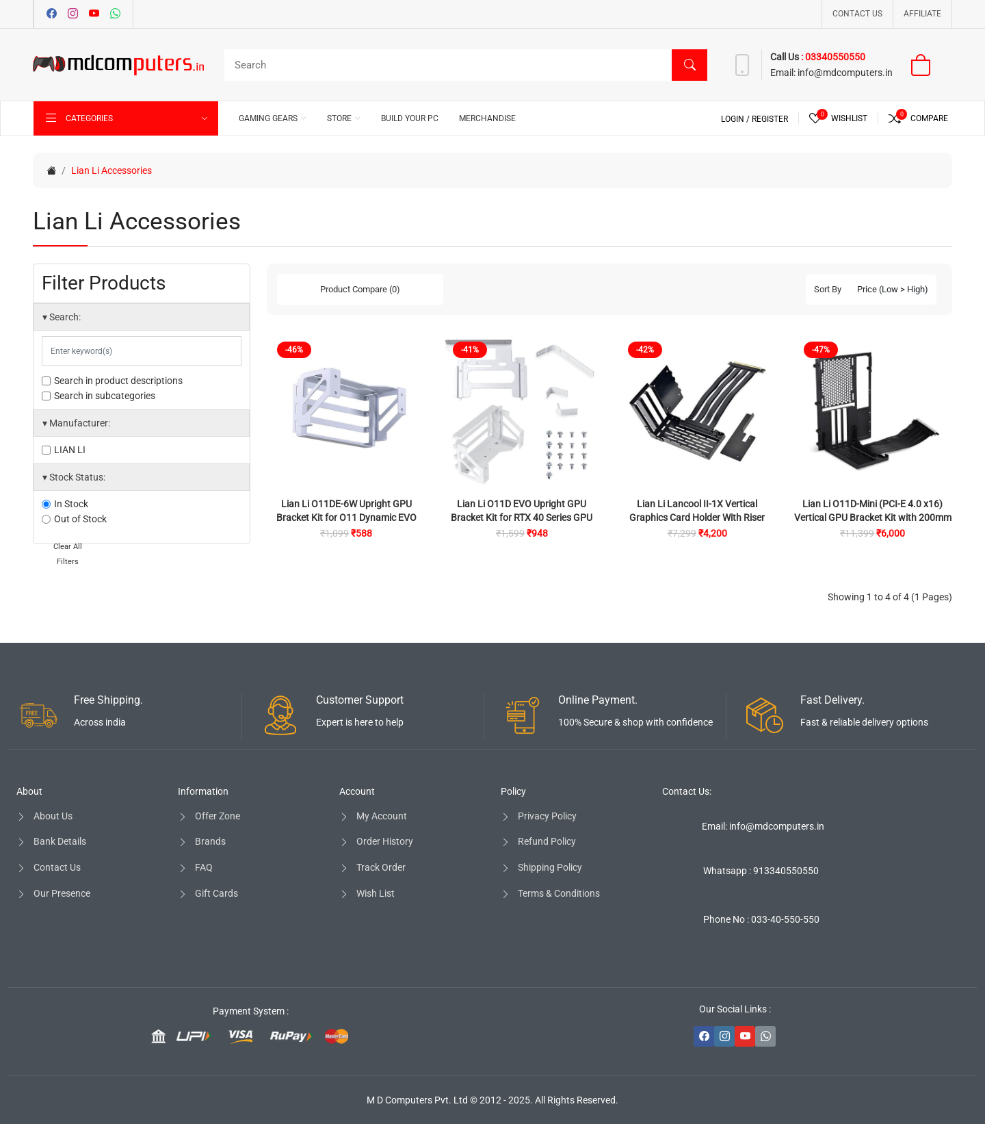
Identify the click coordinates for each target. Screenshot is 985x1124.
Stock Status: (73, 477)
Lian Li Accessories (111, 170)
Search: (61, 316)
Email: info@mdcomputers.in (763, 826)
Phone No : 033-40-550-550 (761, 919)
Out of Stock (74, 518)
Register (770, 119)
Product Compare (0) (360, 289)
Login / (736, 119)
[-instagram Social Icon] (724, 1036)
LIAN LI (64, 449)
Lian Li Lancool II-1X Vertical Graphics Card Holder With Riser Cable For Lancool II (697, 517)
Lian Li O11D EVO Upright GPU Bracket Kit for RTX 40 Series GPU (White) (521, 517)
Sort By (827, 289)
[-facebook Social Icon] (704, 1036)
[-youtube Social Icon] (745, 1036)
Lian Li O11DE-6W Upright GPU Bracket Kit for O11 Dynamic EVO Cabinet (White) (346, 517)
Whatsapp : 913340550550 (761, 870)
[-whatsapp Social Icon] (765, 1036)
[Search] (462, 65)
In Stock (65, 503)
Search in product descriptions (112, 380)
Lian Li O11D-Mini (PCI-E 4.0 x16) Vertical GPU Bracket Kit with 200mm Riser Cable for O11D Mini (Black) (872, 517)
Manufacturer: (76, 423)
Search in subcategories (98, 395)
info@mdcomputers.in (844, 72)
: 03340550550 (833, 56)
